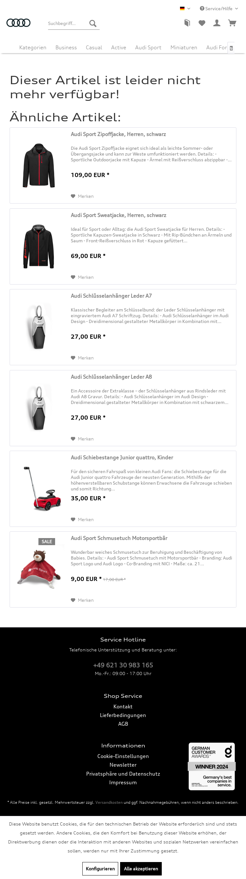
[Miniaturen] (184, 46)
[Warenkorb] (232, 23)
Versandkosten (109, 802)
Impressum (123, 782)
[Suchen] (93, 23)
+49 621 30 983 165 (123, 665)
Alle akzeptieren (141, 868)
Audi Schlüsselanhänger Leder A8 (111, 377)
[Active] (119, 46)
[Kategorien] (33, 46)
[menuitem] (73, 23)
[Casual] (94, 46)
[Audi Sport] (148, 46)
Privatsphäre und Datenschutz (123, 773)
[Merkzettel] (201, 23)
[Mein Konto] (217, 23)
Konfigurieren (100, 868)
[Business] (66, 46)
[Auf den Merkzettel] (82, 196)
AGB (123, 724)
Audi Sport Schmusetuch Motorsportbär (119, 538)
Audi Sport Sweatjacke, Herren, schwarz (118, 215)
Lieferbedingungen (123, 715)
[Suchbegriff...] (73, 23)
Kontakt (123, 706)
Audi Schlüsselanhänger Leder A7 (111, 296)
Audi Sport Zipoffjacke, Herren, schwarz (118, 134)
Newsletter (123, 765)
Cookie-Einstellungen (123, 756)
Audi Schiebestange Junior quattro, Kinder (122, 457)
